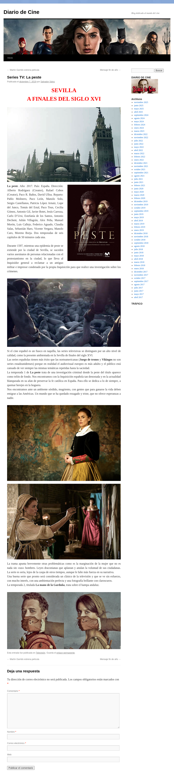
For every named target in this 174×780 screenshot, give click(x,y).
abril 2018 (138, 259)
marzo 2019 (139, 224)
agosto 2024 (139, 118)
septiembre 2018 (141, 243)
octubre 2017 (139, 278)
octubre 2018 (139, 240)
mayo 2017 (139, 294)
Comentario (13, 691)
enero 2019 (139, 230)
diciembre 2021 (141, 163)
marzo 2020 (139, 195)
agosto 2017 (139, 284)
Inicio (10, 57)
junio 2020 (138, 188)
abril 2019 (138, 220)
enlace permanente (65, 653)
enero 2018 (139, 268)
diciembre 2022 (141, 134)
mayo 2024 (139, 121)
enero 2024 (139, 128)
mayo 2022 (139, 147)
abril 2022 (138, 150)
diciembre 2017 (141, 271)
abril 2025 (138, 112)
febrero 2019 (139, 227)
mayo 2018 (139, 255)
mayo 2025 (139, 108)
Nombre (11, 732)
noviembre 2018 (141, 236)
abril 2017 (138, 297)
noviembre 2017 (141, 275)
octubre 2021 (139, 169)
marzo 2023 (139, 131)
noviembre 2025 (141, 102)
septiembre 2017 (141, 281)
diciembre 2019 (141, 201)
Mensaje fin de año (110, 70)
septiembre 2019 (141, 211)
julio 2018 (138, 249)
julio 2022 (138, 140)
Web (9, 754)
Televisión (40, 653)
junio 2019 (138, 214)
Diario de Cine (21, 12)
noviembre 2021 (141, 166)
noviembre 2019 (141, 204)
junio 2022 (138, 144)
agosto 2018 (139, 246)
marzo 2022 (139, 153)
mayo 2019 (139, 217)
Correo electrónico (16, 743)
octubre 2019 (139, 208)
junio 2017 (138, 291)
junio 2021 (138, 182)
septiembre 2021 (141, 172)
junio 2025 (138, 105)
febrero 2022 (139, 156)
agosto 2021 (139, 176)
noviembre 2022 (141, 137)
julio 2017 (138, 287)
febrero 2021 (139, 185)
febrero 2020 (139, 198)
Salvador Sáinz (47, 81)
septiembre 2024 (141, 115)
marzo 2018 (139, 262)
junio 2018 (138, 252)
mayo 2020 (139, 192)
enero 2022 (139, 160)
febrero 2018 (139, 265)
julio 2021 (138, 179)
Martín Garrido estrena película (23, 70)
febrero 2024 (139, 124)
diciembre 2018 (141, 233)
